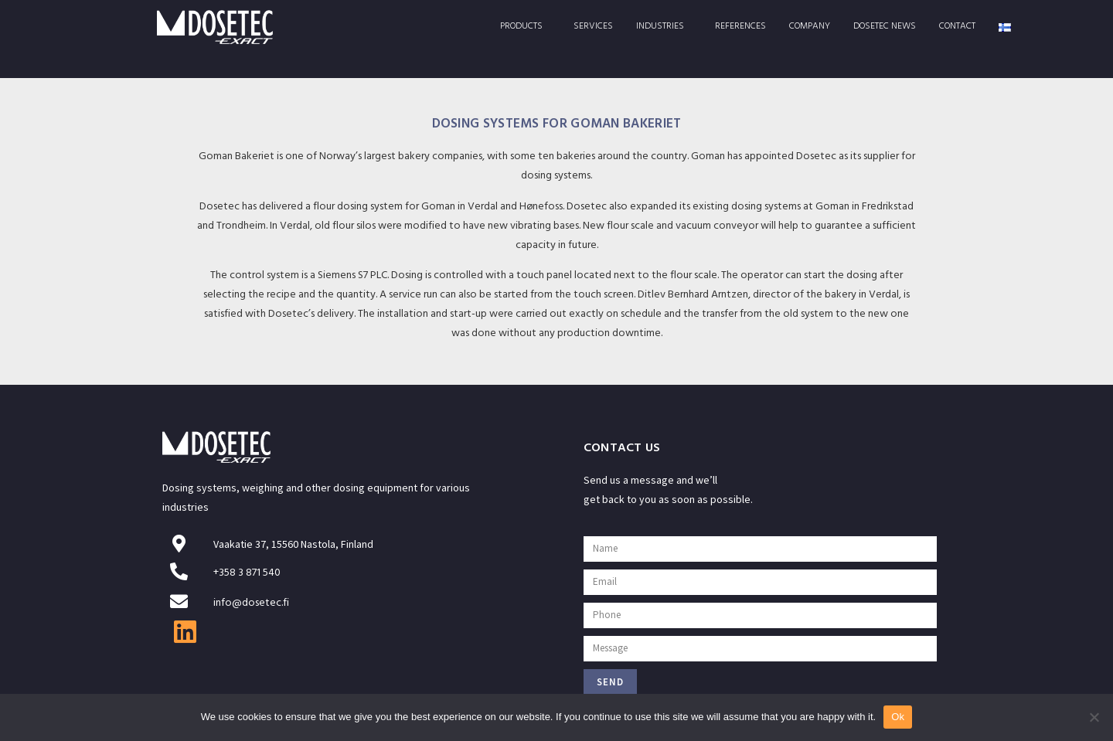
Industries (664, 27)
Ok (897, 716)
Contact (957, 27)
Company (809, 27)
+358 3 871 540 (247, 573)
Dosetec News (884, 27)
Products (525, 27)
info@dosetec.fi (251, 603)
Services (593, 27)
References (740, 27)
